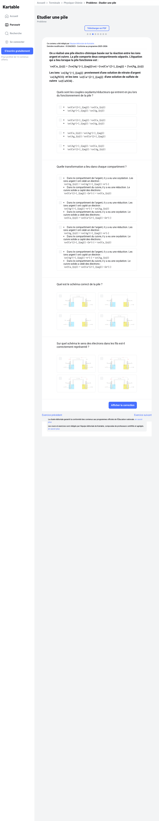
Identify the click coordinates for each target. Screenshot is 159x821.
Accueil (11, 16)
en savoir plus (54, 429)
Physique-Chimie (73, 2)
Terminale (54, 2)
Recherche (13, 33)
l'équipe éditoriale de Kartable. (82, 43)
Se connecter (14, 42)
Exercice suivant (143, 415)
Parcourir (12, 25)
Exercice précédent (52, 415)
